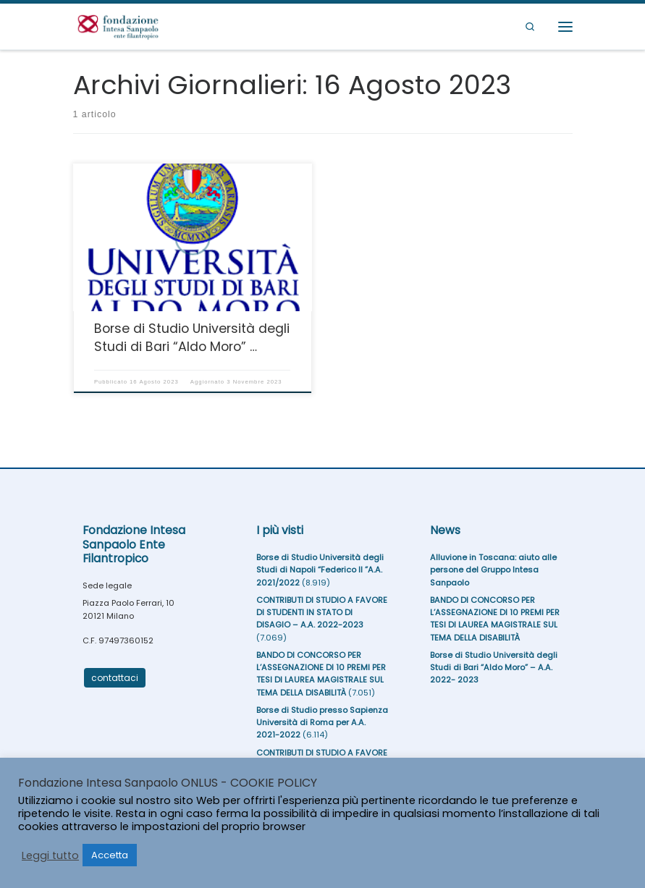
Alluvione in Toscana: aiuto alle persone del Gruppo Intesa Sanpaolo (493, 569)
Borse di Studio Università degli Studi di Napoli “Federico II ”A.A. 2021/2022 (320, 569)
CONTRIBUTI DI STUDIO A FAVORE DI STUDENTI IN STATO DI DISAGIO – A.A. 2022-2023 (321, 612)
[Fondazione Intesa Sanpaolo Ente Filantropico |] (118, 26)
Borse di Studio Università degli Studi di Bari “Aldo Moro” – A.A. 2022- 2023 (493, 667)
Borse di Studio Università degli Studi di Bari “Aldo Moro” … (192, 337)
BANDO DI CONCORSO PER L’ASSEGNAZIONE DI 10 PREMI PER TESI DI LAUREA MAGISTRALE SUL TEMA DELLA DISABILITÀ (321, 673)
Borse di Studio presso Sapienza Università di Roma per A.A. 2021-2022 (322, 722)
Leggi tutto (50, 855)
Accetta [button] (109, 855)
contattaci (114, 678)
